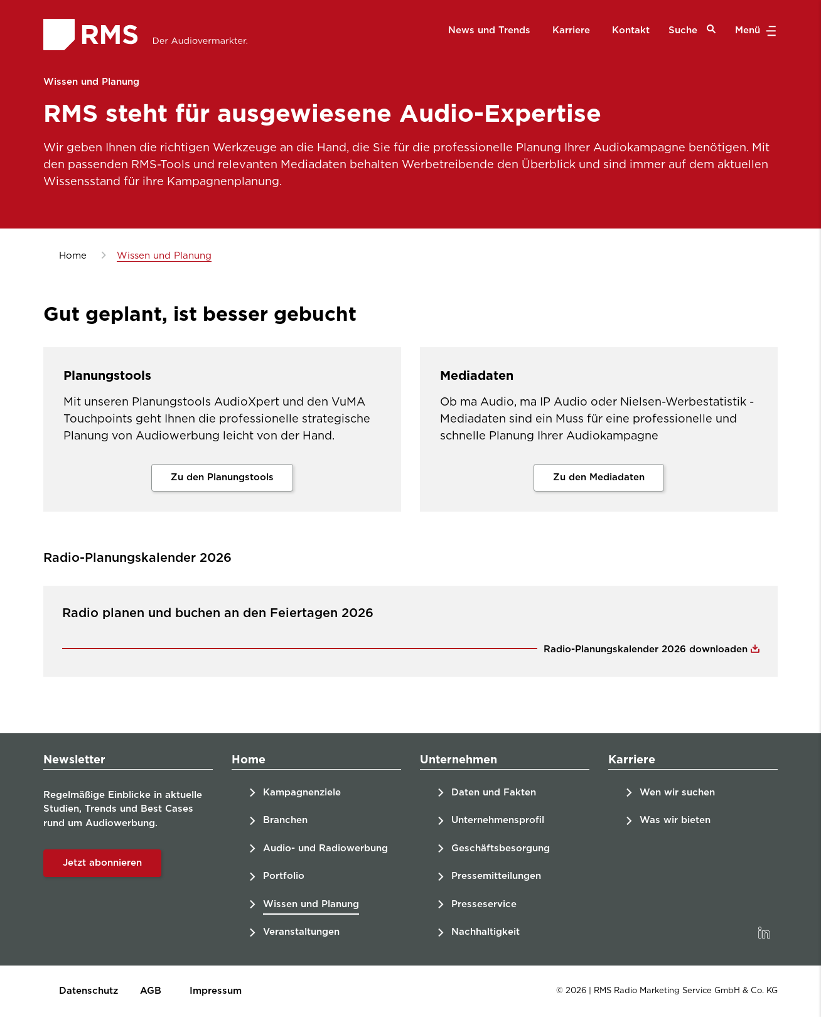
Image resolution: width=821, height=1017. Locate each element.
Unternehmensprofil (497, 820)
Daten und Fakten (493, 792)
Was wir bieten (675, 820)
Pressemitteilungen (496, 876)
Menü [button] (754, 31)
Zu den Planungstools (222, 477)
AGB (150, 991)
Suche (692, 29)
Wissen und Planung (311, 904)
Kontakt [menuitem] (631, 30)
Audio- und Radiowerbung (325, 848)
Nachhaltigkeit (485, 932)
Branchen (285, 820)
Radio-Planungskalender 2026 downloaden (647, 649)
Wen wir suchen (677, 792)
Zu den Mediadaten (599, 477)
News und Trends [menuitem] (489, 30)
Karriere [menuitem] (571, 30)
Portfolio (283, 876)
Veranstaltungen (301, 932)
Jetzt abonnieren (102, 863)
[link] (764, 933)
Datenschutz (88, 991)
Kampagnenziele (302, 792)
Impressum (216, 991)
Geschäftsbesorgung (500, 848)
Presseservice (484, 904)
